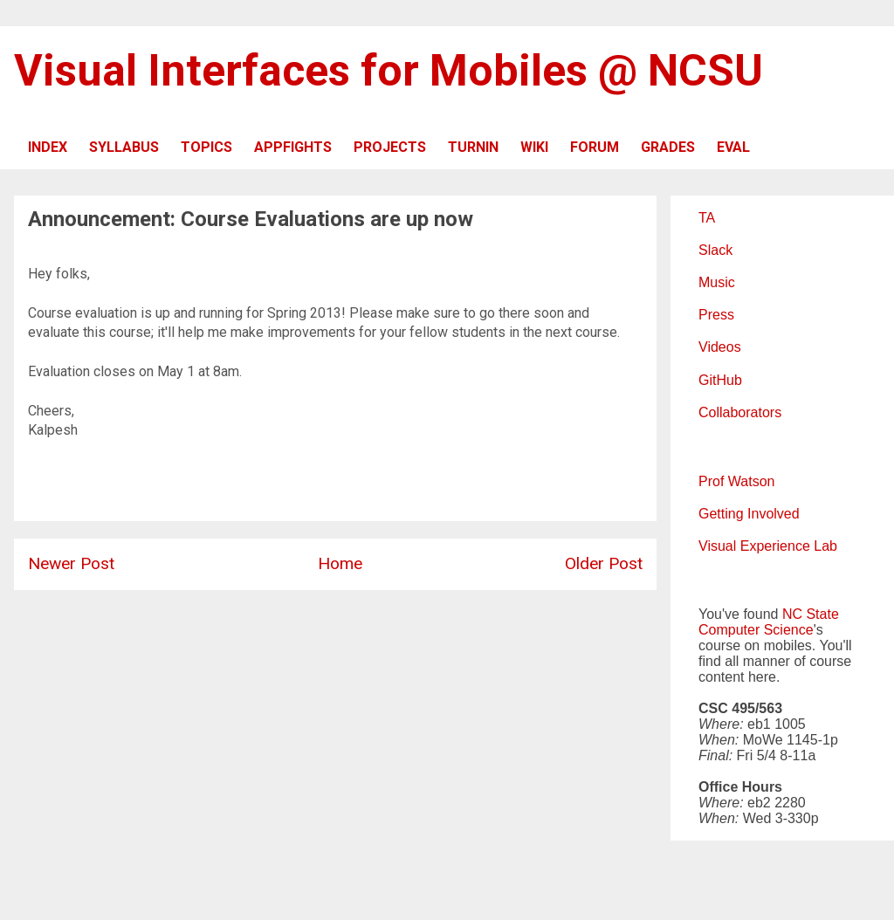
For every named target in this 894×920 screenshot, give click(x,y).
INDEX (47, 147)
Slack (715, 250)
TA (706, 217)
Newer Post (71, 563)
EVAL (733, 147)
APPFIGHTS (293, 147)
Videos (719, 347)
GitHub (720, 380)
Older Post (604, 563)
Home (340, 563)
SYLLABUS (124, 147)
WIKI (534, 147)
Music (716, 282)
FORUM (594, 147)
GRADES (668, 147)
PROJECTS (390, 147)
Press (716, 314)
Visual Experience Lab (767, 546)
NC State (810, 614)
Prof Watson (736, 481)
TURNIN (473, 147)
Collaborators (739, 412)
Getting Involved (749, 513)
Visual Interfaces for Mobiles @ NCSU (388, 70)
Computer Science (756, 629)
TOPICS (206, 147)
